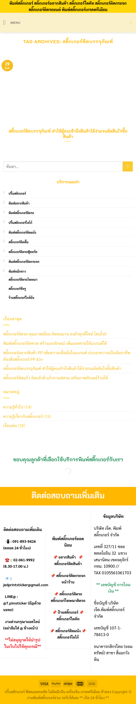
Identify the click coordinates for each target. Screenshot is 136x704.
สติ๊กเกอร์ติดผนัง (68, 630)
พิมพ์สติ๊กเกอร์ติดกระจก (24, 261)
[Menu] (11, 22)
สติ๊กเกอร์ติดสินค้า (68, 563)
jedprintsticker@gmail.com (25, 584)
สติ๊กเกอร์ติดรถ (70, 594)
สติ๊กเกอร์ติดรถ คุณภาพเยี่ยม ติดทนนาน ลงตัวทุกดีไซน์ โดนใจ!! (54, 333)
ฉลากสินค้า (67, 557)
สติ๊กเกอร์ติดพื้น (18, 242)
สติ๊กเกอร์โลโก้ (68, 637)
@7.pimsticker (15, 603)
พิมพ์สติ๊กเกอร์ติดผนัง (22, 232)
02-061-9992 (24, 559)
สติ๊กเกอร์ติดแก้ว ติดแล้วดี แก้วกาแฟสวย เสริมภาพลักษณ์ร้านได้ (55, 377)
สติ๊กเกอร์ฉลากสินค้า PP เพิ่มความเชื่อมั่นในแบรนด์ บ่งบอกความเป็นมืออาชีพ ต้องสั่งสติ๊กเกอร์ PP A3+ (66, 356)
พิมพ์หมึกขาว (17, 271)
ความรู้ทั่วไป (13, 406)
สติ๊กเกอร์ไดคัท (67, 618)
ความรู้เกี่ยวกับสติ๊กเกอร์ (23, 416)
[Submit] (128, 166)
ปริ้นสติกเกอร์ (17, 193)
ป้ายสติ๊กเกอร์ (68, 612)
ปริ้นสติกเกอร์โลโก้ (20, 223)
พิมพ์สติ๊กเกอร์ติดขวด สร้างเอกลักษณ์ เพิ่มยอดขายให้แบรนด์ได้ (55, 343)
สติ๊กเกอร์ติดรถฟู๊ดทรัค (23, 252)
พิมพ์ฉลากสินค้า (19, 203)
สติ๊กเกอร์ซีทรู (17, 289)
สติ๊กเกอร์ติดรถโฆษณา (23, 279)
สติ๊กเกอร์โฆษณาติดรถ (68, 600)
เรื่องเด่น (10, 425)
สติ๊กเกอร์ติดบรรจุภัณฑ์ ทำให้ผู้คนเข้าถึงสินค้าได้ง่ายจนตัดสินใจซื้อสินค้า (62, 368)
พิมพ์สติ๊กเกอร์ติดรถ (21, 213)
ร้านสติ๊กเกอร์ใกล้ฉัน (21, 297)
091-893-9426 (24, 541)
